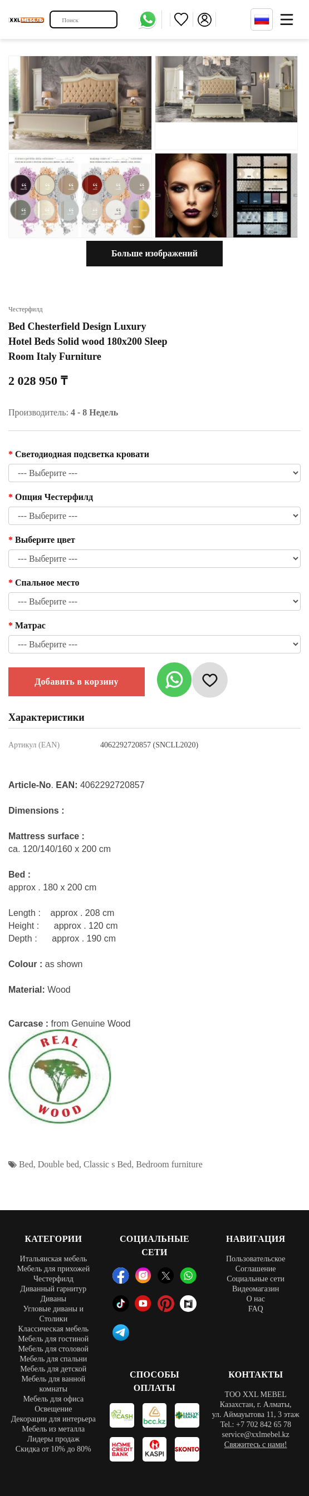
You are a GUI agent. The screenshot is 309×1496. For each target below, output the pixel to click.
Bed (26, 1164)
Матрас (30, 625)
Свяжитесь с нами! (255, 1444)
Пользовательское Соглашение (255, 1264)
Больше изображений (154, 253)
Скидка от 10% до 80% (53, 1449)
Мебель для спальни (53, 1359)
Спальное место (47, 582)
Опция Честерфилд (54, 497)
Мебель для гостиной (53, 1339)
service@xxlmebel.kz (255, 1434)
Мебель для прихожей (53, 1269)
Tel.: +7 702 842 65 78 (255, 1424)
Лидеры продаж (53, 1439)
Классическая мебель (53, 1329)
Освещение (53, 1409)
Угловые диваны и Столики (53, 1314)
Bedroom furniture (169, 1164)
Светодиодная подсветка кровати (82, 454)
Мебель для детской (53, 1369)
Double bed (58, 1164)
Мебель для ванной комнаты (53, 1384)
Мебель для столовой (53, 1349)
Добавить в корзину (77, 681)
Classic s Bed (107, 1164)
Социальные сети (256, 1279)
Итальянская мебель (53, 1259)
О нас (255, 1299)
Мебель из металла (53, 1429)
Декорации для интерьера (53, 1419)
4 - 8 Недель (94, 412)
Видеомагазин (255, 1289)
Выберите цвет (45, 539)
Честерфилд (53, 1279)
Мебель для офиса (53, 1399)
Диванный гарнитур (53, 1289)
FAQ (255, 1309)
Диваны (54, 1299)
